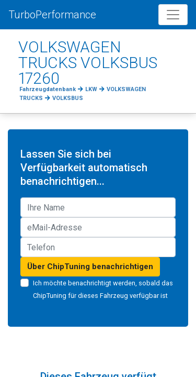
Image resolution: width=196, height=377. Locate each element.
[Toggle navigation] (173, 14)
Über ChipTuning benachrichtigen (90, 266)
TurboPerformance (52, 14)
